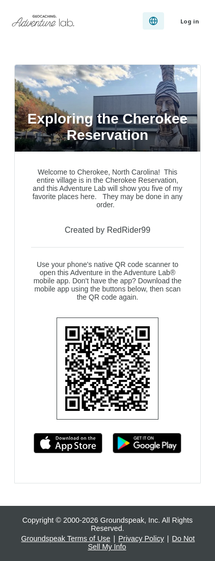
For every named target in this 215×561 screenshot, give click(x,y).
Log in (189, 21)
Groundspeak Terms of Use (66, 538)
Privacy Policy (141, 538)
